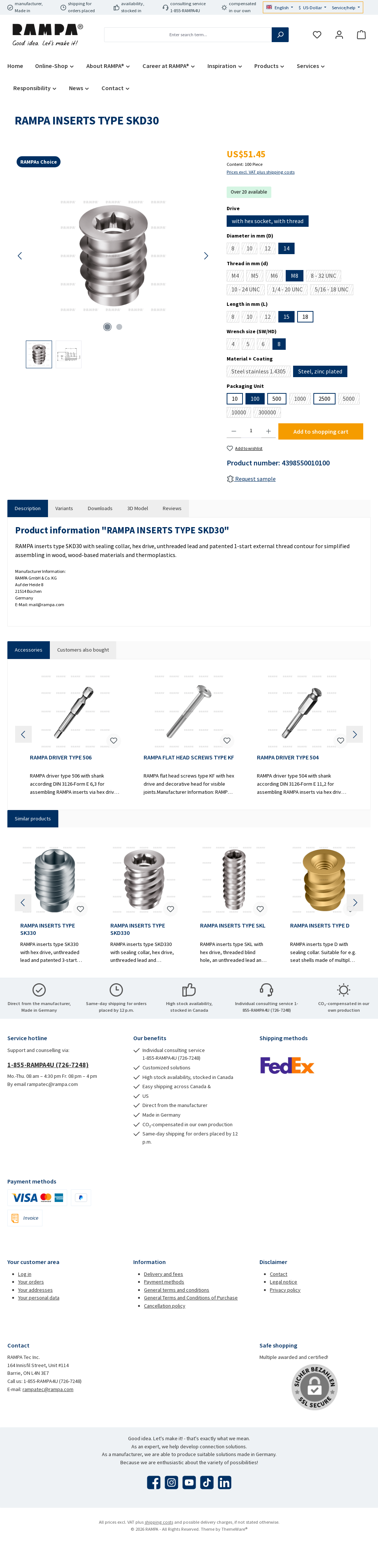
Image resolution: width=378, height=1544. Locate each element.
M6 (277, 276)
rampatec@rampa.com (48, 1389)
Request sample (251, 478)
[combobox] (188, 34)
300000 (269, 413)
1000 (302, 399)
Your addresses (35, 1290)
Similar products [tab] (33, 818)
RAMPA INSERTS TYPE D (320, 925)
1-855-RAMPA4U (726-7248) (48, 1064)
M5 (257, 276)
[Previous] (20, 256)
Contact (278, 1274)
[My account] (339, 34)
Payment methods (164, 1281)
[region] (113, 272)
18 (305, 316)
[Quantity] (251, 430)
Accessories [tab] (28, 649)
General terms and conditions (176, 1290)
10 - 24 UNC (248, 290)
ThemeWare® (234, 1529)
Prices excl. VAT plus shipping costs (261, 172)
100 (255, 398)
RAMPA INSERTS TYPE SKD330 (137, 929)
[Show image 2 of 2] (119, 327)
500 (276, 398)
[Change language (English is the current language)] (279, 8)
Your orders (31, 1281)
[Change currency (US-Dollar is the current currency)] (313, 8)
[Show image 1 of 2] (107, 327)
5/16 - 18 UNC (334, 290)
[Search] (280, 34)
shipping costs (159, 1522)
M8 (294, 275)
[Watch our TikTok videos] (207, 1482)
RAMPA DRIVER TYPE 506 (61, 757)
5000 (351, 399)
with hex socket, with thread (267, 221)
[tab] (27, 508)
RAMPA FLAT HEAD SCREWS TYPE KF (189, 757)
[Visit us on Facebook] (153, 1482)
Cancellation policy (164, 1305)
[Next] (206, 256)
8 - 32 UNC (326, 276)
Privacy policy (285, 1290)
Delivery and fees (163, 1274)
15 (286, 316)
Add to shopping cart (320, 431)
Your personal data (38, 1297)
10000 (241, 413)
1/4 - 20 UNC (289, 290)
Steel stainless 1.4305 (261, 372)
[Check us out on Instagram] (171, 1482)
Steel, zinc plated (320, 371)
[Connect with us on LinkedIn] (224, 1482)
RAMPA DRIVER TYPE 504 (288, 757)
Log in (24, 1274)
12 (270, 249)
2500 (324, 398)
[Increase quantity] (268, 430)
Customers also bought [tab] (83, 649)
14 (286, 248)
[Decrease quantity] (234, 430)
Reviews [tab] (172, 508)
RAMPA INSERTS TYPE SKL (232, 925)
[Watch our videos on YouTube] (189, 1482)
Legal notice (283, 1281)
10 (252, 249)
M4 (237, 276)
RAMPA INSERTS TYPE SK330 (47, 929)
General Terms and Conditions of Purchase (191, 1297)
